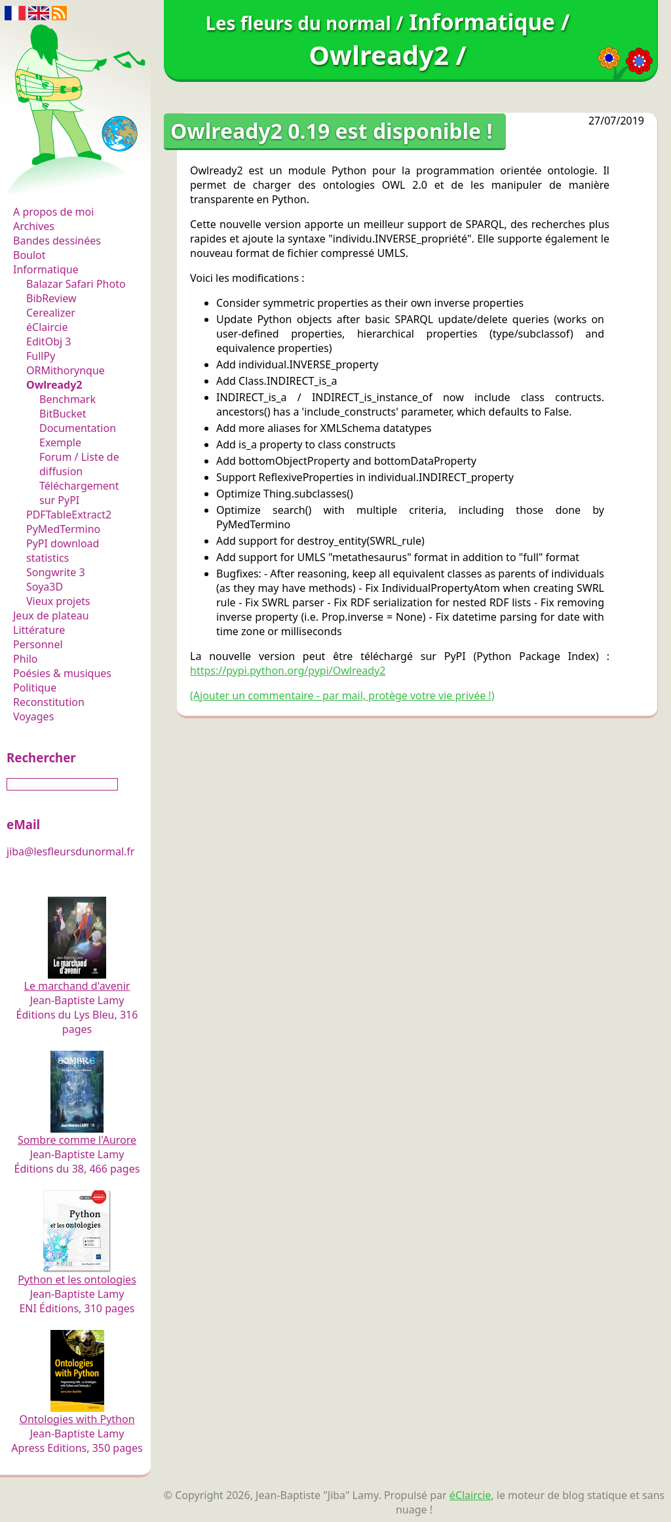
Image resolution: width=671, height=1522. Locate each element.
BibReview (51, 298)
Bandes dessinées (57, 240)
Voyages (33, 716)
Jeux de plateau (51, 615)
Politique (34, 687)
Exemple (60, 442)
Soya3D (44, 586)
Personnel (38, 644)
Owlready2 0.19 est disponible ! (331, 131)
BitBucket (62, 413)
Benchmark (67, 399)
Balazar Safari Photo (76, 284)
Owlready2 (54, 385)
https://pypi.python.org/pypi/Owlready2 (287, 670)
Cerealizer (50, 312)
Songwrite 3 (55, 572)
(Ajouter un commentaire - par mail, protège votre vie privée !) (342, 695)
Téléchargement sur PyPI (79, 492)
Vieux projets (58, 601)
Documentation (77, 428)
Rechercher (41, 757)
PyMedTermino (63, 529)
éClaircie (47, 327)
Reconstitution (49, 702)
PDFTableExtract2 (68, 514)
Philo (25, 659)
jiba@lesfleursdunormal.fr (70, 851)
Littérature (39, 630)
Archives (33, 226)
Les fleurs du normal (69, 184)
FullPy (40, 356)
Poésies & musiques (62, 673)
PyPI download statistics (62, 550)
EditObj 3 (48, 341)
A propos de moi (53, 212)
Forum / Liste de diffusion (79, 464)
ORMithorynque (65, 370)
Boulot (29, 255)
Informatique (46, 269)
